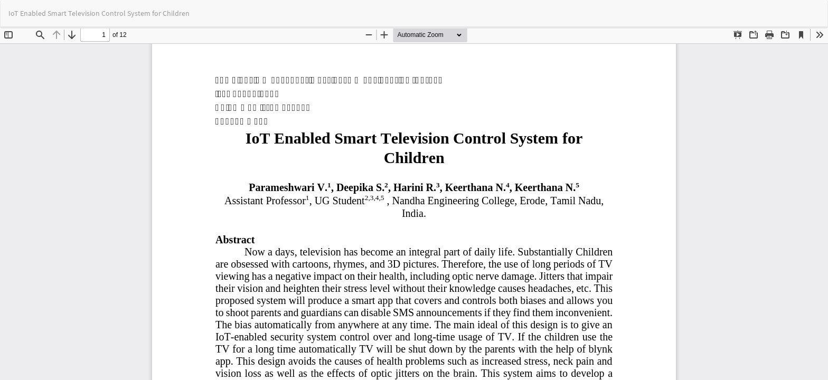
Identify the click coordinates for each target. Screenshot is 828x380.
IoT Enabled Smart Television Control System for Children (99, 13)
